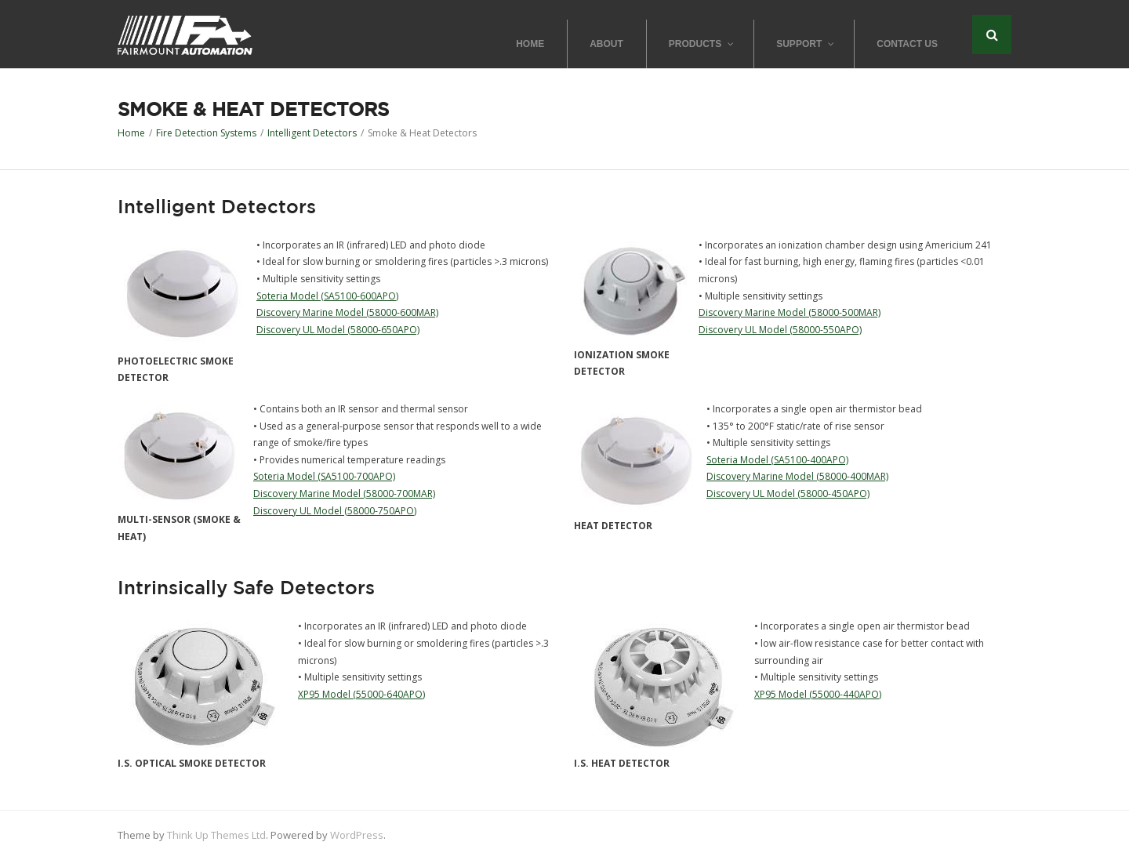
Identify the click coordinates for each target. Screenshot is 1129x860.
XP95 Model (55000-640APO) (361, 694)
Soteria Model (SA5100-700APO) (324, 476)
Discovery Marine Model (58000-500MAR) (789, 312)
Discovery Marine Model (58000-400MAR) (797, 476)
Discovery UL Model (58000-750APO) (334, 510)
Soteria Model (287, 296)
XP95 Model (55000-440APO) (817, 694)
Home (131, 133)
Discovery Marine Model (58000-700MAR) (344, 493)
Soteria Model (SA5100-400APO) (777, 459)
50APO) (853, 493)
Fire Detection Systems (206, 133)
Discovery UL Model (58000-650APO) (337, 329)
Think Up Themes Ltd (216, 835)
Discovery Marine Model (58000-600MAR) (347, 312)
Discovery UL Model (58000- (768, 493)
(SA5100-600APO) (358, 296)
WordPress (356, 835)
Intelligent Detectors (312, 133)
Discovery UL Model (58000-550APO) (780, 329)
